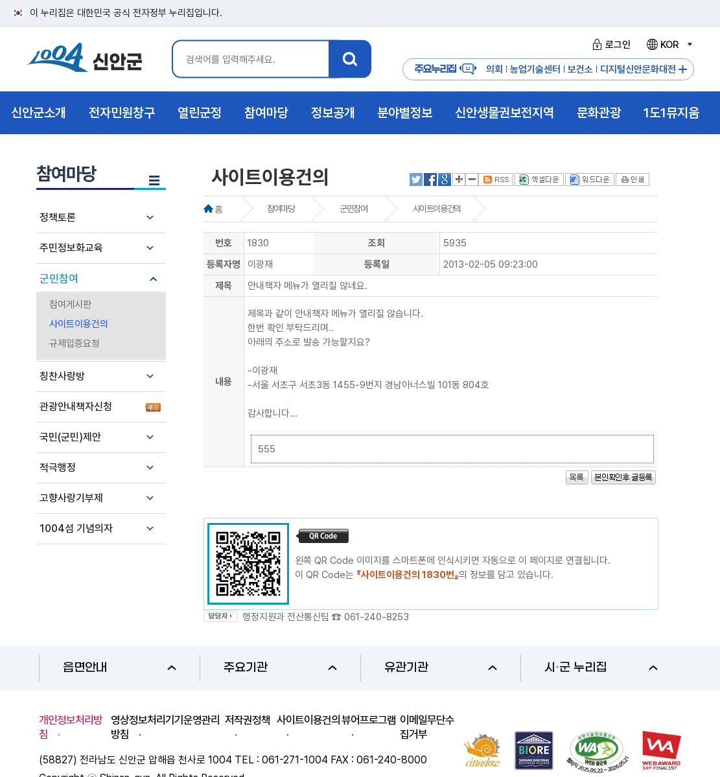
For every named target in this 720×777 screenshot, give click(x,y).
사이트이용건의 (78, 324)
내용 (223, 382)
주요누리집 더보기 (682, 69)
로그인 (609, 45)
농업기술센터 (535, 69)
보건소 (580, 69)
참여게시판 (70, 304)
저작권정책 (247, 719)
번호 (223, 243)
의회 (494, 69)
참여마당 (280, 208)
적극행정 (58, 467)
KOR (669, 45)
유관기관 (441, 668)
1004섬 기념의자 (76, 528)
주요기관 (280, 668)
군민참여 (59, 278)
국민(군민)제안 (70, 437)
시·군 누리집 (601, 668)
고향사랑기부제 (71, 498)
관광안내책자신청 (76, 406)
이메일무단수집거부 (427, 727)
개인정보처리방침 (70, 727)
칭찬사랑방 (62, 376)
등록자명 (223, 264)
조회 (376, 243)
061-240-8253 (376, 617)
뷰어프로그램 (369, 719)
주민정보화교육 (71, 248)
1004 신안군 (84, 59)
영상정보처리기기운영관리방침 (165, 727)
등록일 (376, 264)
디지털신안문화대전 (638, 69)
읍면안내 (119, 668)
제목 (223, 286)
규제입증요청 (74, 343)
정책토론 (58, 217)
